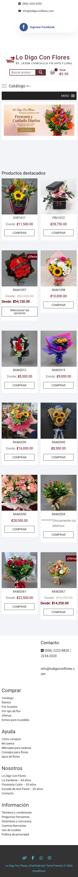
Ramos (6, 702)
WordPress (39, 871)
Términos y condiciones (17, 812)
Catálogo (8, 698)
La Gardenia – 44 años (16, 780)
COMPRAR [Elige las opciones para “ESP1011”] (19, 232)
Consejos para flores (15, 752)
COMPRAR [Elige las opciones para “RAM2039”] (19, 457)
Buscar (40, 72)
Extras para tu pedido (15, 720)
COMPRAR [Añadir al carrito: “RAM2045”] (59, 457)
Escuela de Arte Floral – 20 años (22, 789)
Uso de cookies (11, 830)
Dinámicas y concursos (16, 821)
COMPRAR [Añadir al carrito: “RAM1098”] (59, 305)
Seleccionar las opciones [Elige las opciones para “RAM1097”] (19, 312)
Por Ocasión (9, 706)
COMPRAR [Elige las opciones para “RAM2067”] (59, 612)
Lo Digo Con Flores (43, 57)
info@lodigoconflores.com (36, 11)
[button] (65, 96)
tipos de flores (11, 756)
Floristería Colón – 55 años (19, 784)
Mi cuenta (8, 743)
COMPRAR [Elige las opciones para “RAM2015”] (59, 385)
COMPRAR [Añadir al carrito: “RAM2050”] (19, 529)
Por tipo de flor (11, 711)
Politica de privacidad (15, 834)
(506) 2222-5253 (30, 3)
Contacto (8, 793)
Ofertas (6, 715)
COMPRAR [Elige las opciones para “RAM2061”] (19, 606)
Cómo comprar (11, 739)
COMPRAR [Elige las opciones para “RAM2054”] (59, 534)
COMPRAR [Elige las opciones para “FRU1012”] (59, 232)
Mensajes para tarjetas (16, 748)
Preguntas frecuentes (16, 817)
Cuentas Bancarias (14, 825)
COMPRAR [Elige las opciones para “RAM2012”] (19, 385)
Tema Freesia (54, 865)
